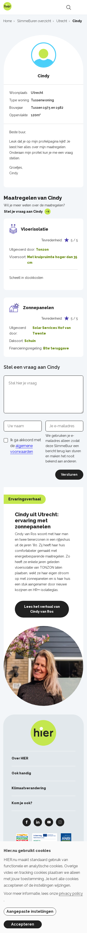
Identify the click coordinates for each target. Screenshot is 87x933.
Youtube (49, 821)
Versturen (69, 474)
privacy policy (71, 893)
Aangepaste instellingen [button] (29, 911)
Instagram (60, 821)
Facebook (27, 821)
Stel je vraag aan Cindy (27, 211)
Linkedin (38, 821)
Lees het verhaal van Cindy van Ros (42, 609)
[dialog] (43, 887)
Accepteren (22, 924)
